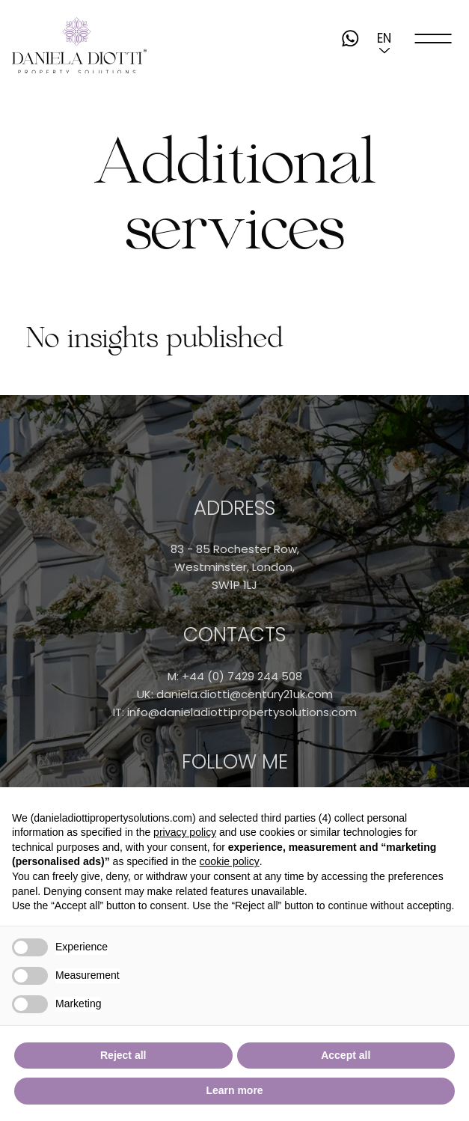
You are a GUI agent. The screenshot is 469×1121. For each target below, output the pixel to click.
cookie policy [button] (230, 861)
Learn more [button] (234, 1090)
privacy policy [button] (184, 832)
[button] (384, 38)
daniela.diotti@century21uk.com (244, 694)
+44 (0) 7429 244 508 (242, 676)
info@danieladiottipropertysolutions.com (242, 712)
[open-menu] (434, 38)
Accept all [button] (345, 1055)
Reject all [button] (123, 1055)
